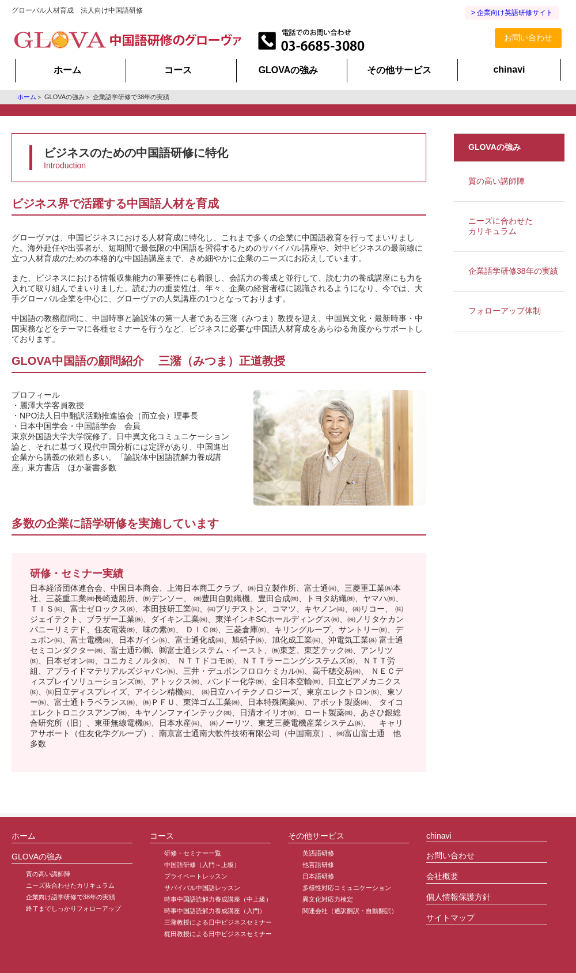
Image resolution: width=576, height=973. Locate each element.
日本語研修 (318, 876)
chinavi (509, 69)
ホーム (67, 70)
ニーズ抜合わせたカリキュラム (70, 885)
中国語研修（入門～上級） (202, 864)
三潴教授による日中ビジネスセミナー (218, 922)
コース (178, 70)
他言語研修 (318, 864)
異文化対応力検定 (327, 899)
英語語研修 (318, 853)
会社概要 (442, 876)
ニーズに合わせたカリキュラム (500, 226)
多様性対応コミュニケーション (346, 887)
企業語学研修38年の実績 (513, 271)
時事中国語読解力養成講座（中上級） (218, 899)
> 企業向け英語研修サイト (512, 13)
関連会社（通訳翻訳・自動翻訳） (349, 910)
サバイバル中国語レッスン (202, 887)
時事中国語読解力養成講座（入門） (215, 910)
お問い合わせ (528, 37)
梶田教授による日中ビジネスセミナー (218, 933)
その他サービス (399, 70)
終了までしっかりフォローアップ (73, 908)
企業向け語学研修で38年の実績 (70, 896)
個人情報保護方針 (458, 897)
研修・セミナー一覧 (192, 853)
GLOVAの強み (289, 70)
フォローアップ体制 (504, 310)
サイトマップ (450, 917)
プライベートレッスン (196, 876)
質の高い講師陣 (496, 181)
